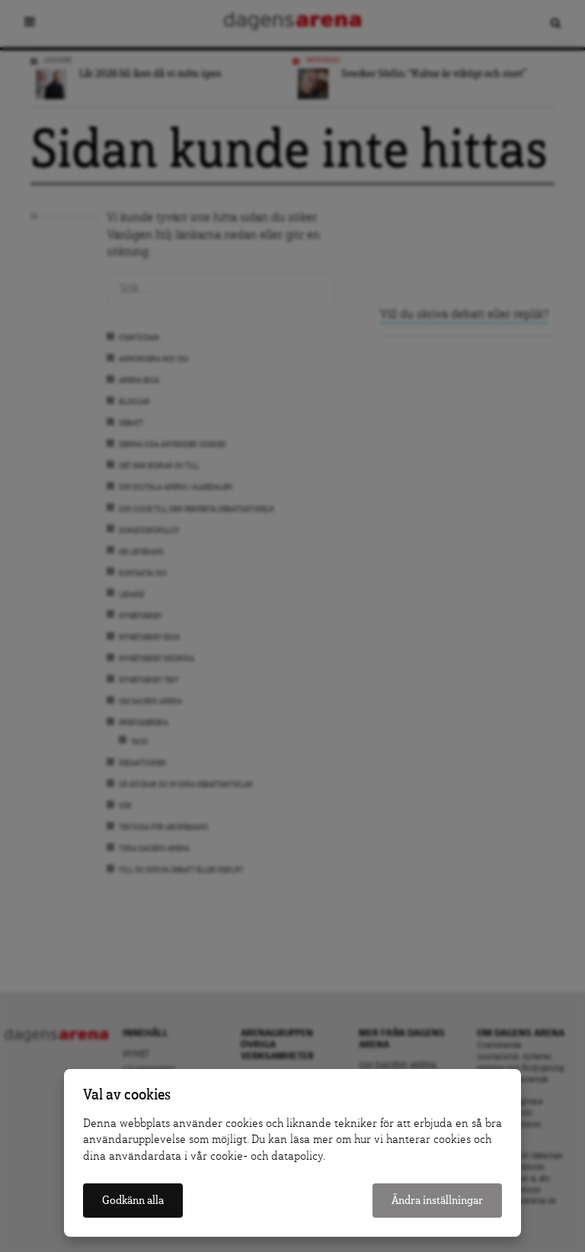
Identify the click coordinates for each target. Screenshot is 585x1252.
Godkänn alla (133, 1200)
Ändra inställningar (437, 1200)
